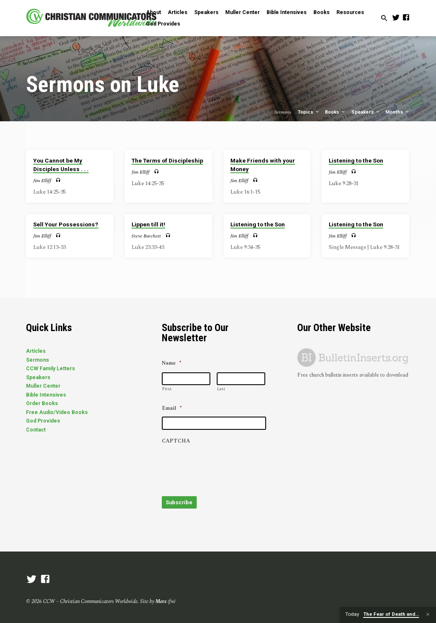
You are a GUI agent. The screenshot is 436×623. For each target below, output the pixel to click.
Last (221, 389)
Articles (177, 12)
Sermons (37, 360)
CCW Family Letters (50, 369)
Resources (350, 12)
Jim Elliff (42, 180)
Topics (309, 112)
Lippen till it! (148, 224)
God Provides (163, 24)
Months (397, 112)
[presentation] (226, 466)
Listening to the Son (356, 160)
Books (321, 12)
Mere (160, 598)
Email (172, 408)
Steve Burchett (146, 236)
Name (171, 363)
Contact (36, 430)
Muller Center (242, 12)
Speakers (206, 12)
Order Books (42, 403)
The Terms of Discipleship (167, 160)
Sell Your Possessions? (65, 224)
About (153, 12)
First (167, 389)
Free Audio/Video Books (57, 412)
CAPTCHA (176, 441)
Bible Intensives (287, 12)
